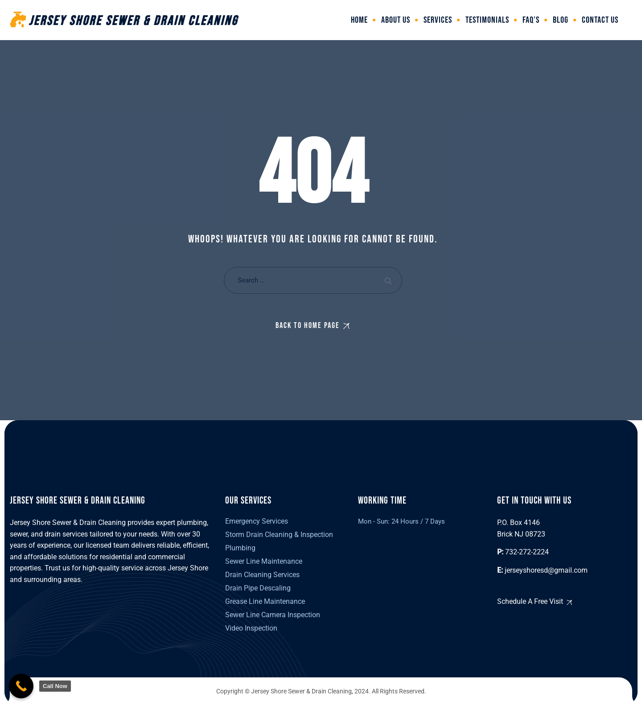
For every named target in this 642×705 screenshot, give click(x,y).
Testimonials (487, 20)
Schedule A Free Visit (530, 601)
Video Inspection (251, 628)
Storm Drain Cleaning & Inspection (279, 534)
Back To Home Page (308, 325)
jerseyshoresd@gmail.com (546, 570)
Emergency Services (256, 521)
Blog (560, 20)
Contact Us (600, 20)
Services (438, 20)
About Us (395, 20)
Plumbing (240, 548)
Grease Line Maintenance (265, 601)
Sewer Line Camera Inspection (272, 615)
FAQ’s (531, 20)
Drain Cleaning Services (262, 574)
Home (359, 20)
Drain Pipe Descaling (258, 588)
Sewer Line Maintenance (263, 561)
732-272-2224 (527, 552)
